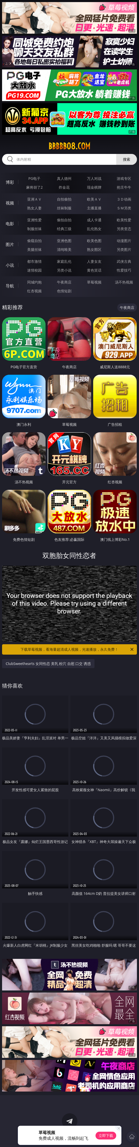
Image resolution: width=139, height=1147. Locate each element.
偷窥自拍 (34, 240)
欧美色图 (94, 240)
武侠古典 (124, 261)
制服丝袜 (34, 228)
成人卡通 (94, 219)
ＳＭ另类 (124, 208)
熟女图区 (94, 249)
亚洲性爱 (34, 219)
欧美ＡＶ (94, 199)
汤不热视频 (124, 282)
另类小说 (64, 270)
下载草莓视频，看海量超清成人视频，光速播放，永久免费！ (77, 649)
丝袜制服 (64, 208)
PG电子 (34, 178)
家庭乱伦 (64, 261)
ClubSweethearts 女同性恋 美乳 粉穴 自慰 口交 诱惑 (48, 663)
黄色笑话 (94, 270)
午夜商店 (64, 282)
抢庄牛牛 (124, 187)
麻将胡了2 (34, 187)
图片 (10, 244)
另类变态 (124, 228)
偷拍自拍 (64, 219)
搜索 (126, 159)
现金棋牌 (94, 187)
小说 (10, 265)
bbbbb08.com (69, 146)
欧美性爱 (124, 219)
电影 (10, 223)
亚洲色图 (64, 240)
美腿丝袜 (34, 249)
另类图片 (124, 249)
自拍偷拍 (64, 199)
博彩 (10, 182)
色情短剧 (64, 290)
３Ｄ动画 (124, 199)
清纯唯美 (64, 249)
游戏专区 (124, 178)
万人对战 (94, 178)
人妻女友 (94, 261)
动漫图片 (124, 240)
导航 (10, 286)
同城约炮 (34, 282)
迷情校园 (34, 270)
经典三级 (64, 228)
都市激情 (34, 261)
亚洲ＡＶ (34, 199)
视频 (10, 203)
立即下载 (106, 1135)
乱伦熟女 (94, 228)
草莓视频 (94, 282)
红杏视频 (34, 290)
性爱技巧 (124, 270)
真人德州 (64, 178)
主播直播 (94, 208)
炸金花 (64, 187)
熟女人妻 (34, 208)
